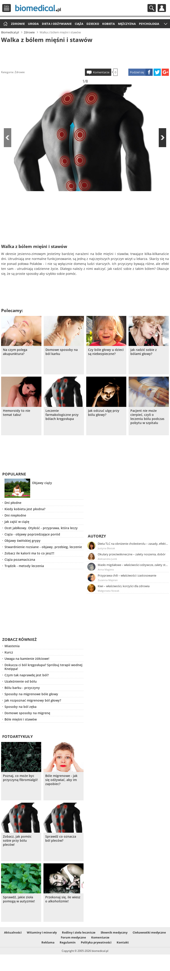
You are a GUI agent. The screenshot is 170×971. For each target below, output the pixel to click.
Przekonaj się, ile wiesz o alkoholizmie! (62, 899)
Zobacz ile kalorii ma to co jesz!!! (29, 553)
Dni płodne (13, 503)
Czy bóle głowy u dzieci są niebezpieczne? (106, 352)
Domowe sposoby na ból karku (61, 352)
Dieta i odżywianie (57, 24)
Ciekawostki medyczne (149, 932)
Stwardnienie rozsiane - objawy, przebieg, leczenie (43, 547)
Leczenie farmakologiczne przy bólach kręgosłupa (62, 415)
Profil (162, 8)
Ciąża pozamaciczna (20, 559)
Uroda (33, 24)
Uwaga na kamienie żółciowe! (27, 658)
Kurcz (9, 652)
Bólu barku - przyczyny (22, 688)
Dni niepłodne (15, 515)
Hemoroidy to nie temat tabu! (16, 413)
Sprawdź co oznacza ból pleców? (60, 838)
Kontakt (123, 942)
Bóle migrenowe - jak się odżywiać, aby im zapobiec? (61, 780)
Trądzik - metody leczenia (24, 566)
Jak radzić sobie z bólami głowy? (143, 352)
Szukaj (151, 8)
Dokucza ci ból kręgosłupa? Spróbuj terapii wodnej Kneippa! (43, 667)
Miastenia (12, 646)
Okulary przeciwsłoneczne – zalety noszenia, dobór (131, 554)
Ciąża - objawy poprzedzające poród (32, 534)
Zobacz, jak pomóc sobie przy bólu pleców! (17, 840)
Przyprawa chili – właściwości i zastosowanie (127, 575)
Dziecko (92, 24)
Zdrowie (18, 24)
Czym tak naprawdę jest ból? (27, 675)
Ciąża (79, 24)
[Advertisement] (85, 55)
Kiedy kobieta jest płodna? (25, 509)
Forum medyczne (73, 937)
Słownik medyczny (114, 932)
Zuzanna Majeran (108, 580)
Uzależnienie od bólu (21, 681)
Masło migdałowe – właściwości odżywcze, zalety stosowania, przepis (133, 565)
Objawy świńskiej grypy (23, 540)
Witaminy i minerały (42, 932)
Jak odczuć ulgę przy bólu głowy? (103, 413)
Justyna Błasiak (106, 548)
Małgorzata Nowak (108, 590)
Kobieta (108, 24)
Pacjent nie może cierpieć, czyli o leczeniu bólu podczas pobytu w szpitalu (147, 417)
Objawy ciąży (42, 483)
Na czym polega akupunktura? (15, 352)
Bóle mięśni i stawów (21, 719)
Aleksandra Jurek (107, 559)
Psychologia (149, 24)
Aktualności (13, 932)
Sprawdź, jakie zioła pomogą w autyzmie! (19, 899)
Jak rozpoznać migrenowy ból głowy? (33, 700)
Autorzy (97, 536)
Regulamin (68, 942)
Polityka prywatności (96, 942)
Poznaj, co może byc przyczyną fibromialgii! (20, 778)
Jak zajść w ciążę (17, 521)
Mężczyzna (127, 24)
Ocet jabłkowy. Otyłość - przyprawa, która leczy (41, 528)
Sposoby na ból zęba (20, 706)
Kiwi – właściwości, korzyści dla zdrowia (124, 586)
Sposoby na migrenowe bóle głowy (31, 694)
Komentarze (101, 72)
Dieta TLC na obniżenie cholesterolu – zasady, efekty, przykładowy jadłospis (133, 544)
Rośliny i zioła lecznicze (78, 932)
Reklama (47, 942)
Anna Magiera (106, 569)
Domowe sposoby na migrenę (27, 713)
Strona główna (5, 24)
